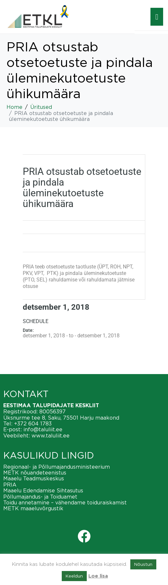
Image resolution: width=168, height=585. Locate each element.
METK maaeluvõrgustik (33, 508)
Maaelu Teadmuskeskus (33, 478)
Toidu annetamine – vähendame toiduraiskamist (65, 502)
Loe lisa (98, 576)
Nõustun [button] (143, 564)
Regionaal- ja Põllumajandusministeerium (56, 467)
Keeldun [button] (74, 576)
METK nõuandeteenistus (34, 472)
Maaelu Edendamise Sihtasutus (43, 490)
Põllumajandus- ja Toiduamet (40, 497)
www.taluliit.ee (51, 435)
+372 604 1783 (33, 423)
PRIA (10, 485)
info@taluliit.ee (42, 429)
